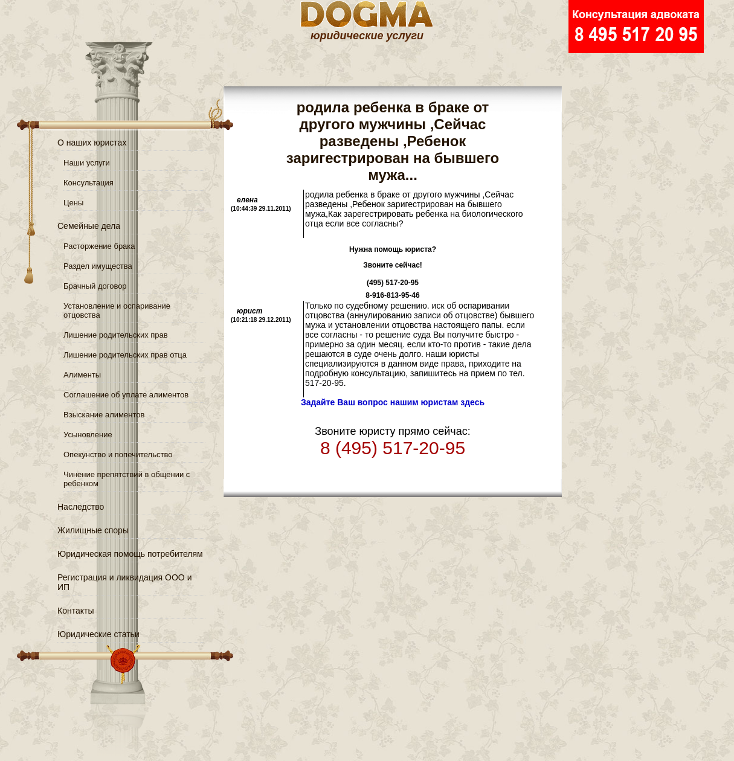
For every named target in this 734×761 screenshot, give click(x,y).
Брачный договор (95, 286)
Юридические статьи (98, 634)
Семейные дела (88, 226)
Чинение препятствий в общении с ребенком (126, 479)
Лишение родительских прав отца (125, 354)
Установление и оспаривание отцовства (116, 310)
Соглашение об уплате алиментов (125, 394)
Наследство (80, 507)
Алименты (82, 374)
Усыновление (87, 434)
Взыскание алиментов (103, 414)
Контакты (75, 610)
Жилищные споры (93, 530)
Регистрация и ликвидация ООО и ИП (124, 582)
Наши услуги (86, 162)
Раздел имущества (97, 266)
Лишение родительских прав (115, 334)
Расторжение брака (99, 246)
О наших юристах (91, 142)
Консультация (88, 182)
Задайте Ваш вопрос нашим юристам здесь (393, 402)
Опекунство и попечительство (117, 454)
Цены (73, 202)
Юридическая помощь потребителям (130, 554)
